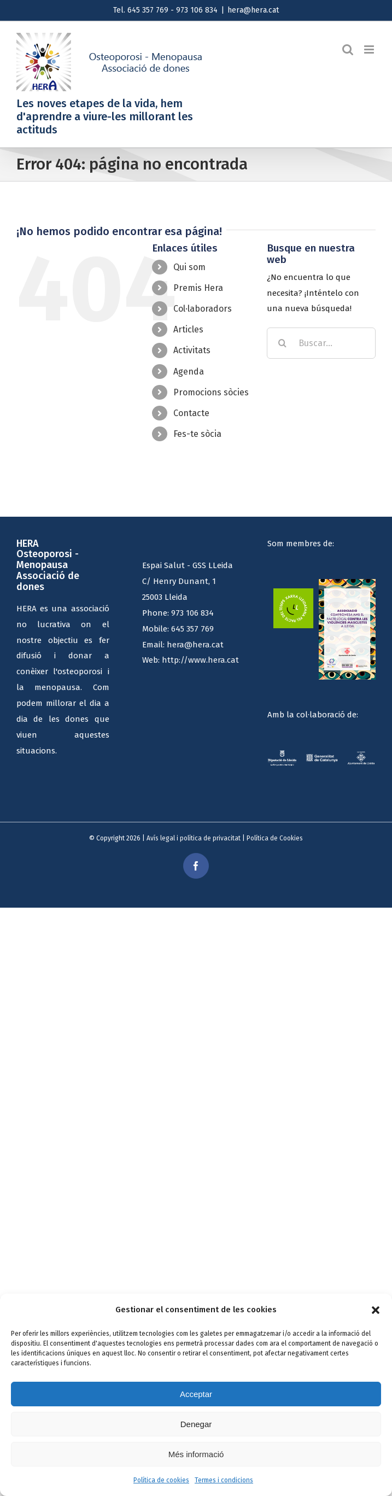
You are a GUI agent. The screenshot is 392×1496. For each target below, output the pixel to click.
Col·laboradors (202, 308)
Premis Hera (198, 288)
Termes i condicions (224, 1480)
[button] (375, 1310)
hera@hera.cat (253, 10)
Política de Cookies (275, 838)
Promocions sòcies (211, 392)
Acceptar (196, 1394)
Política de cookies (161, 1480)
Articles (188, 329)
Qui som (189, 267)
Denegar (196, 1424)
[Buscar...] (321, 343)
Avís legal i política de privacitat (194, 838)
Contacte (191, 413)
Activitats (191, 350)
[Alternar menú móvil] (370, 49)
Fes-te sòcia (197, 434)
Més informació (196, 1454)
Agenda (188, 371)
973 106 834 (192, 613)
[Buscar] (282, 343)
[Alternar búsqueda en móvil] (347, 49)
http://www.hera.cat (200, 660)
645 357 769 (192, 629)
